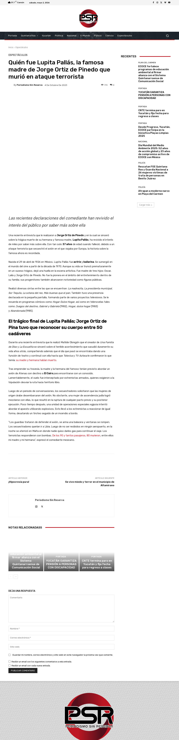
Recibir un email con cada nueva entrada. (31, 623)
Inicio (10, 47)
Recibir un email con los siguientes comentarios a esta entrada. (42, 619)
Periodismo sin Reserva (30, 85)
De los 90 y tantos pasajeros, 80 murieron (76, 389)
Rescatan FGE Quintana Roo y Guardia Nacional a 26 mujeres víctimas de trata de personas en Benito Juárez (153, 172)
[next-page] (16, 534)
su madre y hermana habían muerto (36, 313)
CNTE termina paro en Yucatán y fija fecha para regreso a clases (97, 522)
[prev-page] (10, 534)
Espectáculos (22, 47)
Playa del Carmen (25, 506)
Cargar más (145, 204)
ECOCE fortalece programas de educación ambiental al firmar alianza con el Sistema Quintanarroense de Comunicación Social (26, 517)
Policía (141, 163)
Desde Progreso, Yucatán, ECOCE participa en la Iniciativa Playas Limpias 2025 (154, 131)
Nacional (142, 142)
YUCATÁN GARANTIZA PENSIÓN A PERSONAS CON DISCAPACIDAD (61, 522)
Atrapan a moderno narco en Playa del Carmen (154, 192)
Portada (60, 515)
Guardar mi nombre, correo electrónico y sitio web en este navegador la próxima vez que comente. (62, 612)
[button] (167, 36)
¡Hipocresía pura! (18, 435)
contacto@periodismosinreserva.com (97, 721)
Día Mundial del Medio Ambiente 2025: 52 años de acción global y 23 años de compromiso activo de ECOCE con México (154, 151)
